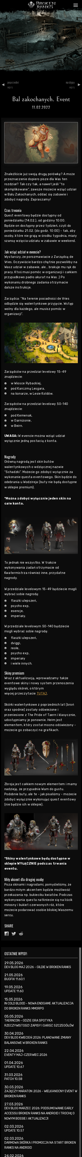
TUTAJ (42, 693)
